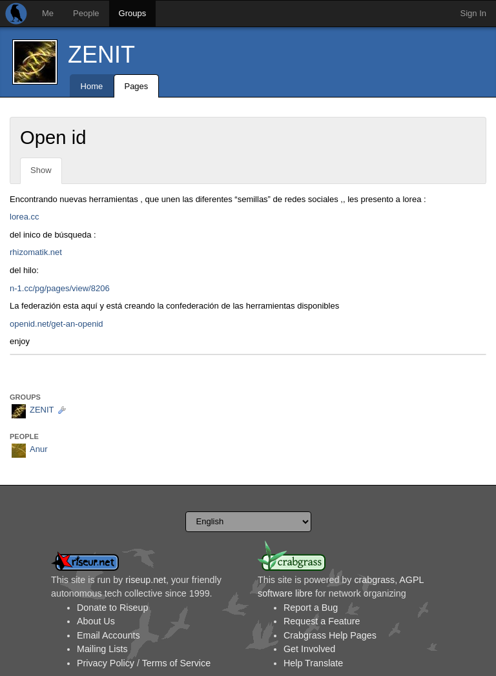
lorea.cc (24, 216)
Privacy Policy (105, 663)
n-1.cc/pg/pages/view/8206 (60, 288)
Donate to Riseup (112, 607)
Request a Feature (322, 621)
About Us (96, 621)
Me (48, 13)
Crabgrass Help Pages (330, 635)
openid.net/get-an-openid (56, 324)
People (86, 13)
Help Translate (313, 663)
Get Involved (309, 649)
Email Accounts (108, 635)
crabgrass (374, 580)
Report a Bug (311, 607)
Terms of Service (176, 663)
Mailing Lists (102, 649)
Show (41, 170)
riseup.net (145, 580)
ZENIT (101, 54)
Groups (133, 13)
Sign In (473, 13)
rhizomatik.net (36, 252)
